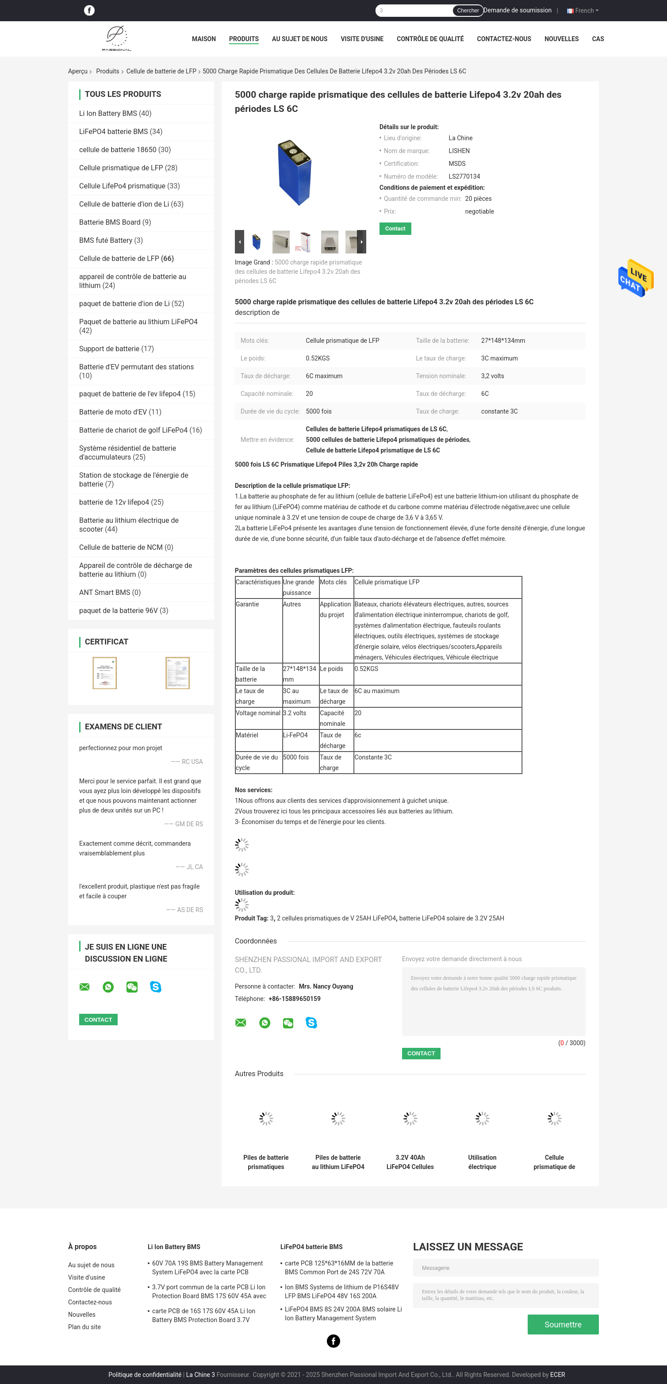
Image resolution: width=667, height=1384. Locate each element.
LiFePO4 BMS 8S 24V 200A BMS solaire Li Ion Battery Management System (343, 1314)
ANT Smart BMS (104, 592)
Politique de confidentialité (144, 1374)
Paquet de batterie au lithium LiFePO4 (138, 322)
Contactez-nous (504, 38)
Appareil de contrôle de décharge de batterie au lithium (135, 570)
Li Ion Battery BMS (108, 113)
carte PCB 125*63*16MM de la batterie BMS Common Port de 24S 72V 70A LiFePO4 (339, 1269)
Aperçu (78, 71)
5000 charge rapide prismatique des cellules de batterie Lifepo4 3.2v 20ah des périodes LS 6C (298, 271)
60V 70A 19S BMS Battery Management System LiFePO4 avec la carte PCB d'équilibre (207, 1269)
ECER (557, 1374)
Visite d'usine (362, 38)
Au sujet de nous (299, 38)
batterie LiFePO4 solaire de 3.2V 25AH (451, 918)
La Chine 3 (200, 1374)
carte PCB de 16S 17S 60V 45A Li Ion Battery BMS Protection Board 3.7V (203, 1315)
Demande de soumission (517, 10)
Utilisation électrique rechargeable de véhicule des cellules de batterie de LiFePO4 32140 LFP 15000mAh (482, 1162)
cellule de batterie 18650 (118, 150)
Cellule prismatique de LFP (121, 168)
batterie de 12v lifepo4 (114, 502)
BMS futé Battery (105, 240)
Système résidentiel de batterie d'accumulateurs (127, 452)
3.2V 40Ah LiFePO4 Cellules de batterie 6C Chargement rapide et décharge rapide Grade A (410, 1162)
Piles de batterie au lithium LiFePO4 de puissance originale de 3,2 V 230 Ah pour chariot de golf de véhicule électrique (338, 1162)
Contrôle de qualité (430, 38)
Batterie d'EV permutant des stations (136, 367)
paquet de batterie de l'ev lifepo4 (130, 394)
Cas (598, 38)
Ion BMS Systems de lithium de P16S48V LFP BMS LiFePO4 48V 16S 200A (342, 1292)
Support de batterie (109, 349)
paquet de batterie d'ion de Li (124, 303)
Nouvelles (561, 38)
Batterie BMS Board (110, 222)
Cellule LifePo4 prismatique (122, 186)
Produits (244, 38)
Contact (395, 228)
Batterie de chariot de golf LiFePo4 (133, 430)
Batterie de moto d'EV (113, 412)
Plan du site (84, 1326)
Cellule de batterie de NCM (121, 547)
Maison (204, 38)
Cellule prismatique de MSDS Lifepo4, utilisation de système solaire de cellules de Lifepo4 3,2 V (554, 1162)
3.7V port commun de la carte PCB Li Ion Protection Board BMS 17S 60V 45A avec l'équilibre (209, 1293)
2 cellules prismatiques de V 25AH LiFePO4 (336, 918)
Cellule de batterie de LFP (161, 71)
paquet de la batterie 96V (118, 610)
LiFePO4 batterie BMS (113, 131)
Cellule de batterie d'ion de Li (124, 204)
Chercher (468, 11)
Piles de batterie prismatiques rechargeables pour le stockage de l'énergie (266, 1162)
